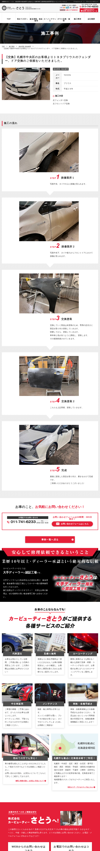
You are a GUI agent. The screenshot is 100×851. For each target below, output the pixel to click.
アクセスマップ (77, 1)
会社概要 (91, 19)
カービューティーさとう (45, 848)
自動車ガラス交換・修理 (13, 775)
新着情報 (7, 797)
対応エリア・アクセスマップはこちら (76, 625)
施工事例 (77, 19)
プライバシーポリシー (92, 1)
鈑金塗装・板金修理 (36, 20)
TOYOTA (67, 75)
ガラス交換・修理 (63, 20)
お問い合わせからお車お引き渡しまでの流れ (20, 767)
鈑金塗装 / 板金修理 (61, 69)
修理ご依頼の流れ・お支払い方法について (25, 618)
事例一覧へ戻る (50, 377)
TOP (9, 19)
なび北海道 (6, 840)
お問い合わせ (9, 801)
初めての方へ (22, 19)
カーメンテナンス (50, 20)
